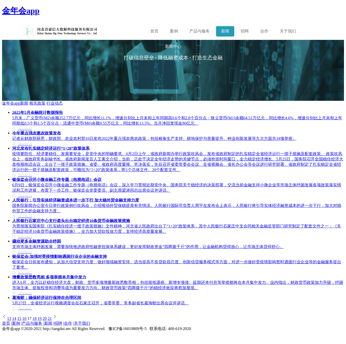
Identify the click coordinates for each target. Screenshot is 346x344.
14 (14, 318)
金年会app (21, 10)
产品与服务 (32, 323)
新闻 (225, 31)
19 (40, 318)
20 (45, 318)
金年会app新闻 (15, 103)
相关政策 (37, 103)
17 (29, 318)
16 (24, 318)
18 (34, 318)
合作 (264, 31)
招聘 (245, 31)
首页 (154, 31)
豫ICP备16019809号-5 (127, 328)
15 (19, 318)
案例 (174, 31)
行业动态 (54, 103)
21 (50, 318)
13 (9, 318)
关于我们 (288, 31)
